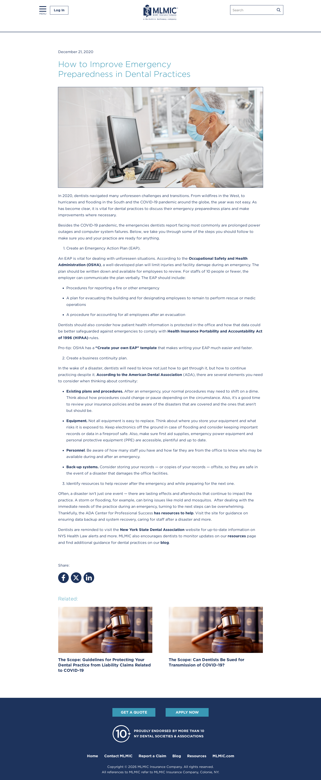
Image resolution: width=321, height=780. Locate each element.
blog (164, 542)
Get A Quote (134, 712)
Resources (196, 756)
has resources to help (173, 513)
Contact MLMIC (118, 756)
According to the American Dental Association (139, 374)
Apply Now (187, 712)
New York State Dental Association (152, 529)
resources (237, 536)
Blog (176, 756)
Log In (59, 10)
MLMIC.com (223, 756)
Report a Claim (152, 756)
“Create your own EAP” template (126, 348)
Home (92, 756)
